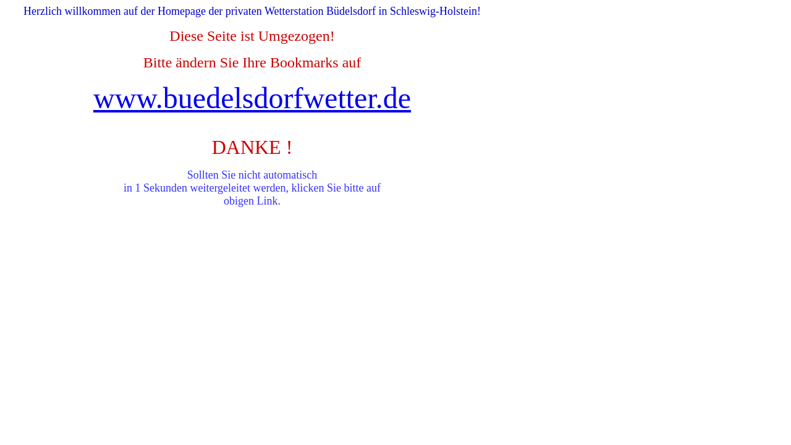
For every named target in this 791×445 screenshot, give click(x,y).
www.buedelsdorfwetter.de (252, 98)
